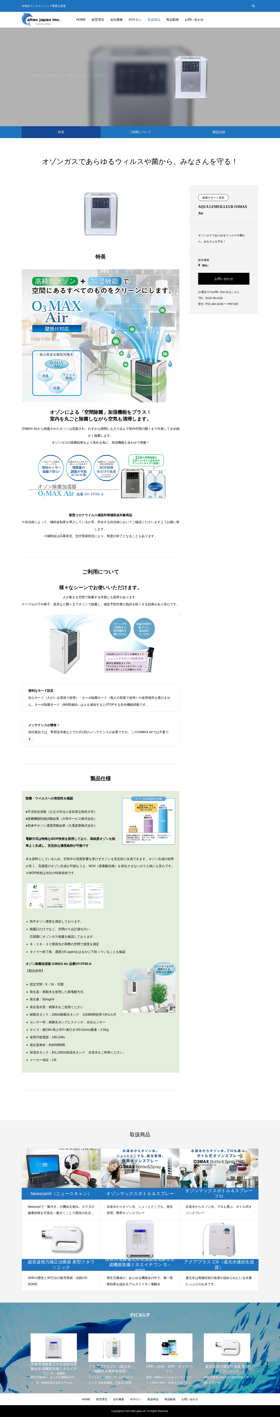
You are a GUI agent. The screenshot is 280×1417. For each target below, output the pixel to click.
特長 (61, 132)
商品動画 (172, 19)
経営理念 (98, 19)
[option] (54, 1356)
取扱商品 (154, 19)
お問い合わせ (194, 19)
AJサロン (135, 19)
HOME (81, 19)
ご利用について (140, 132)
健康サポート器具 (213, 197)
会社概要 (116, 19)
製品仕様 (219, 132)
